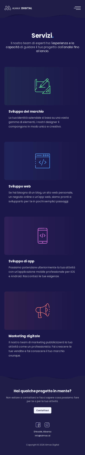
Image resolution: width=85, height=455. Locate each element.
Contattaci (42, 410)
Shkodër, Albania (42, 431)
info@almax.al (42, 435)
